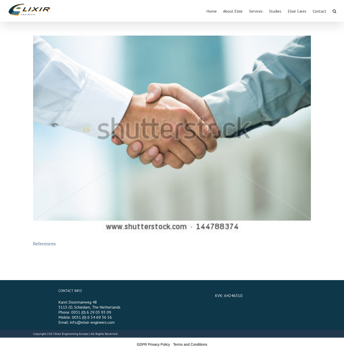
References (44, 244)
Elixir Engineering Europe (72, 334)
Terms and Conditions (190, 344)
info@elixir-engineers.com (92, 322)
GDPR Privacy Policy (153, 344)
